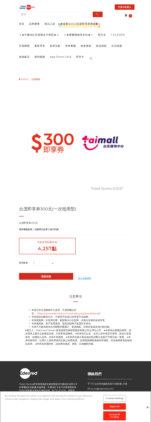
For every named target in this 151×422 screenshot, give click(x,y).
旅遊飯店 (24, 56)
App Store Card (60, 56)
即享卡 (80, 56)
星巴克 (102, 34)
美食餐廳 (70, 45)
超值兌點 (55, 45)
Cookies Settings (114, 401)
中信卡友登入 (124, 7)
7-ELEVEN (118, 34)
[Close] (147, 410)
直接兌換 (46, 276)
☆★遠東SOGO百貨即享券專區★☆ (79, 23)
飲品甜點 (101, 45)
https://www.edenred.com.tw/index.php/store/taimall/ (69, 313)
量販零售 (39, 45)
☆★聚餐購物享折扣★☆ (78, 34)
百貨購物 (24, 45)
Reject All (114, 409)
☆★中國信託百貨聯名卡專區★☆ (39, 34)
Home (23, 79)
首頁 (21, 23)
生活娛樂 (116, 45)
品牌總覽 (34, 23)
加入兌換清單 (84, 278)
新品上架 (49, 23)
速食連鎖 (86, 45)
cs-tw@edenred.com (102, 388)
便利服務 (39, 56)
